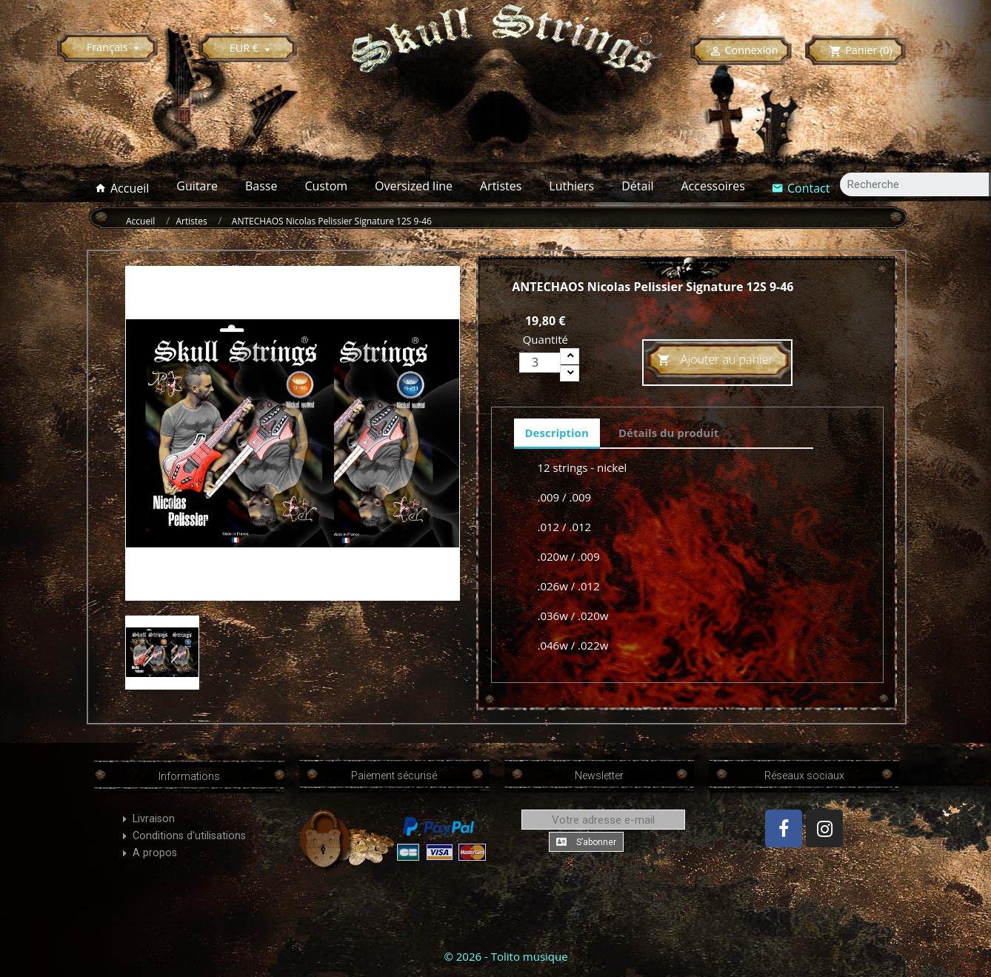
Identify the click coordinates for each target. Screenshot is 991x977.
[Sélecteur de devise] (252, 48)
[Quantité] (540, 363)
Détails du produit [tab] (668, 432)
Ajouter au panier (715, 360)
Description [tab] (557, 432)
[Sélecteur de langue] (115, 47)
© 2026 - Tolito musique (505, 956)
